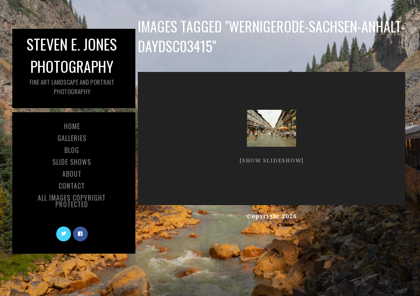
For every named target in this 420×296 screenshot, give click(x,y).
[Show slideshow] (272, 160)
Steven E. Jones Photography (72, 64)
